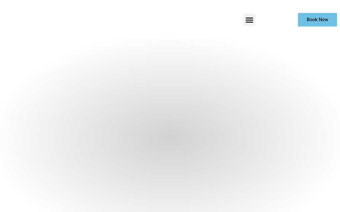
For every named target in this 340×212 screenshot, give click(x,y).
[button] (249, 20)
